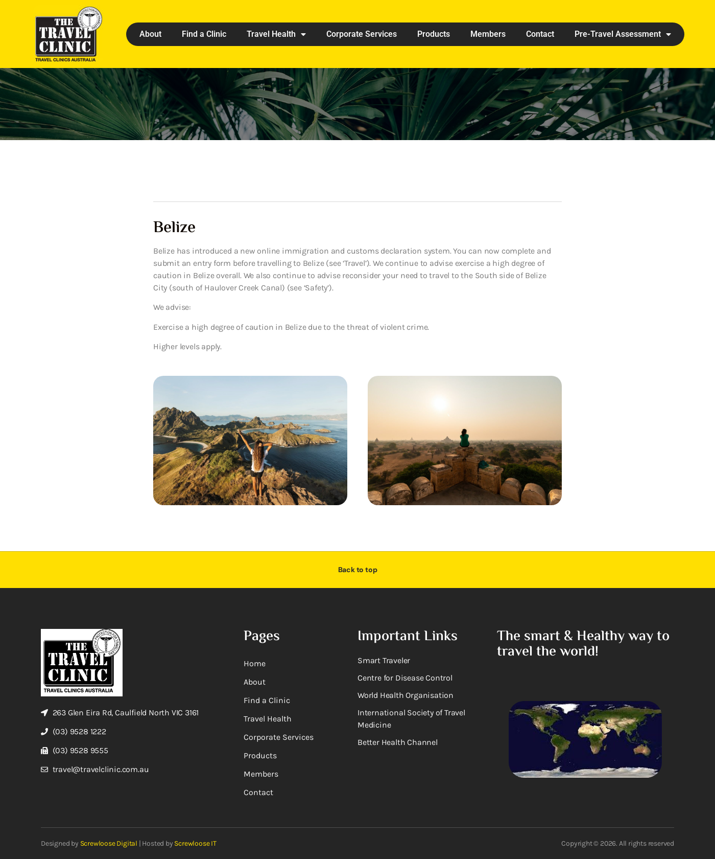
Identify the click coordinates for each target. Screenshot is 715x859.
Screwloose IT (195, 843)
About (150, 34)
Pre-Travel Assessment (623, 34)
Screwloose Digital (108, 843)
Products (433, 34)
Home (255, 663)
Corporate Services (361, 34)
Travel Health (276, 34)
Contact (540, 34)
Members (488, 34)
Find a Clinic (204, 34)
